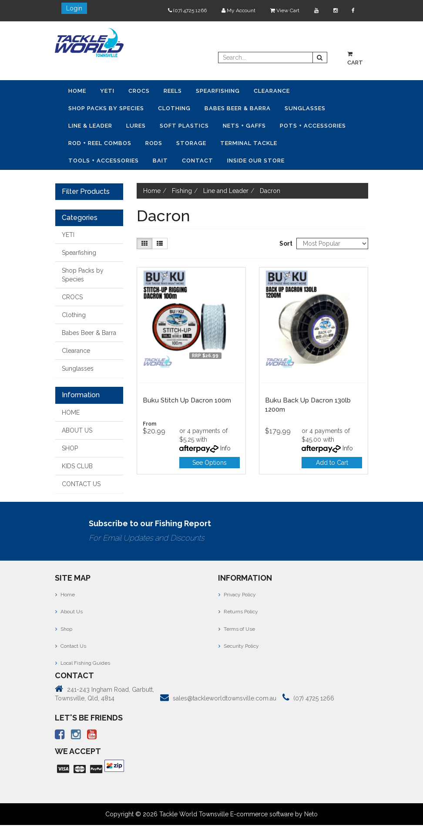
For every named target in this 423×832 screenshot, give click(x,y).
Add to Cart (332, 462)
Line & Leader (90, 125)
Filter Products (86, 192)
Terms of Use (236, 629)
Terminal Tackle (248, 143)
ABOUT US (77, 430)
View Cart (284, 10)
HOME (71, 412)
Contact (197, 160)
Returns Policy (238, 612)
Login (74, 8)
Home (77, 91)
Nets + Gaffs (244, 125)
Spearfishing (218, 91)
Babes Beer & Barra (238, 108)
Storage (191, 143)
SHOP (70, 448)
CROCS (139, 91)
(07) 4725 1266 (187, 10)
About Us (69, 612)
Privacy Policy (237, 595)
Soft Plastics (184, 125)
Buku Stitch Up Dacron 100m (187, 400)
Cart (355, 58)
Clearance (272, 91)
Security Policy (238, 646)
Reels (173, 91)
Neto (311, 814)
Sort (284, 243)
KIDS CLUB (77, 466)
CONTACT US (81, 483)
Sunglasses (305, 108)
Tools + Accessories (103, 160)
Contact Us (70, 646)
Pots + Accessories (313, 125)
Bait (160, 160)
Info (225, 448)
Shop (63, 629)
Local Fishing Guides (82, 663)
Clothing (174, 108)
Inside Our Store (256, 160)
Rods (153, 143)
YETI (107, 91)
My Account (238, 10)
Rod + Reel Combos (99, 143)
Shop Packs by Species (106, 108)
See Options (209, 462)
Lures (136, 125)
